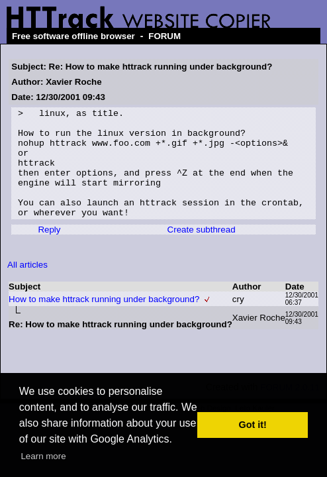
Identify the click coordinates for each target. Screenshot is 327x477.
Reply (49, 251)
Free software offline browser (73, 36)
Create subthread (201, 251)
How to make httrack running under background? (104, 321)
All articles (27, 287)
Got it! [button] (253, 424)
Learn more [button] (43, 456)
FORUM (164, 36)
